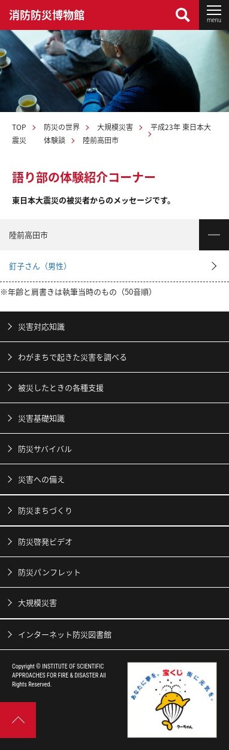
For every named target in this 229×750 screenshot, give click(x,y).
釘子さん (40, 265)
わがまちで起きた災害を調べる (72, 356)
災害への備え (41, 479)
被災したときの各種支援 (61, 387)
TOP (19, 127)
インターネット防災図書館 (65, 634)
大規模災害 (115, 127)
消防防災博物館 (47, 14)
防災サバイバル (45, 448)
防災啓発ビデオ (45, 541)
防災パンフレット (49, 571)
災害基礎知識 (41, 418)
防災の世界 (62, 127)
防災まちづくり (45, 510)
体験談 (54, 140)
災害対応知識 (41, 326)
